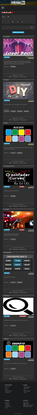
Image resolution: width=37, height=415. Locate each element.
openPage (6, 295)
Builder (6, 123)
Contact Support (27, 386)
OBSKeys (6, 338)
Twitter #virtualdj (28, 406)
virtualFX (6, 79)
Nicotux (32, 272)
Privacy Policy (8, 406)
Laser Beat (6, 36)
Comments (17, 76)
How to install (23, 76)
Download (7, 386)
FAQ (24, 389)
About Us (7, 402)
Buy (6, 388)
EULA (6, 407)
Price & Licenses (8, 390)
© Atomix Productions (18, 413)
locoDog (32, 100)
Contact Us (7, 403)
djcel (33, 186)
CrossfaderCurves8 (9, 166)
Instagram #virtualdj (28, 405)
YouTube (26, 403)
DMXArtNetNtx (7, 252)
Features (7, 389)
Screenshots (7, 392)
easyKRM (6, 209)
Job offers (7, 405)
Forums (25, 392)
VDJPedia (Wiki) (27, 390)
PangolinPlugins (30, 56)
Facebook (26, 402)
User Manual (26, 388)
